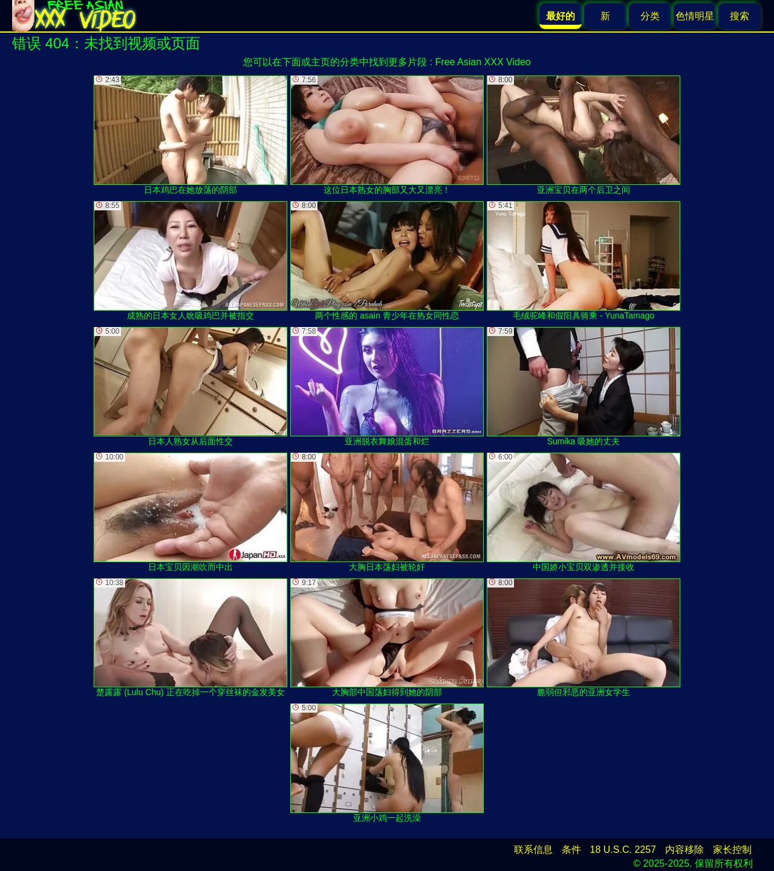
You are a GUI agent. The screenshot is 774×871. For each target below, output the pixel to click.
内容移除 (684, 849)
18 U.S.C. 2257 (623, 849)
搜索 (739, 16)
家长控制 (732, 849)
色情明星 (694, 16)
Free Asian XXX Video (483, 62)
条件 (571, 849)
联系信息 (533, 849)
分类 (650, 16)
